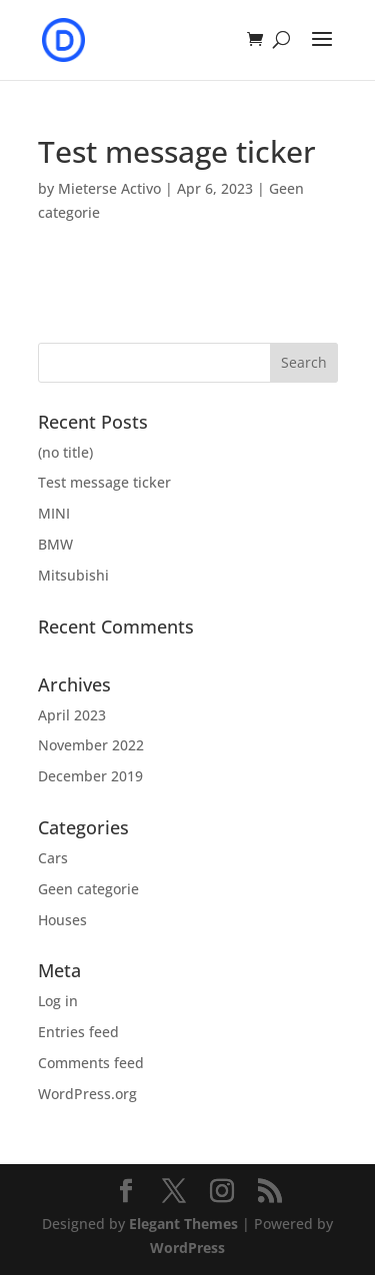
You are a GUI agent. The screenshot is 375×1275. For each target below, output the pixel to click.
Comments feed (91, 1062)
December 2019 (90, 775)
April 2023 (72, 714)
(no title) (65, 452)
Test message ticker (104, 482)
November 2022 (91, 744)
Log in (58, 1000)
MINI (54, 513)
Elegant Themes (183, 1223)
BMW (55, 544)
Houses (62, 919)
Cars (53, 857)
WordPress (187, 1247)
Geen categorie (88, 888)
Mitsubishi (73, 575)
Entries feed (78, 1031)
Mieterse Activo (109, 188)
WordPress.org (87, 1093)
